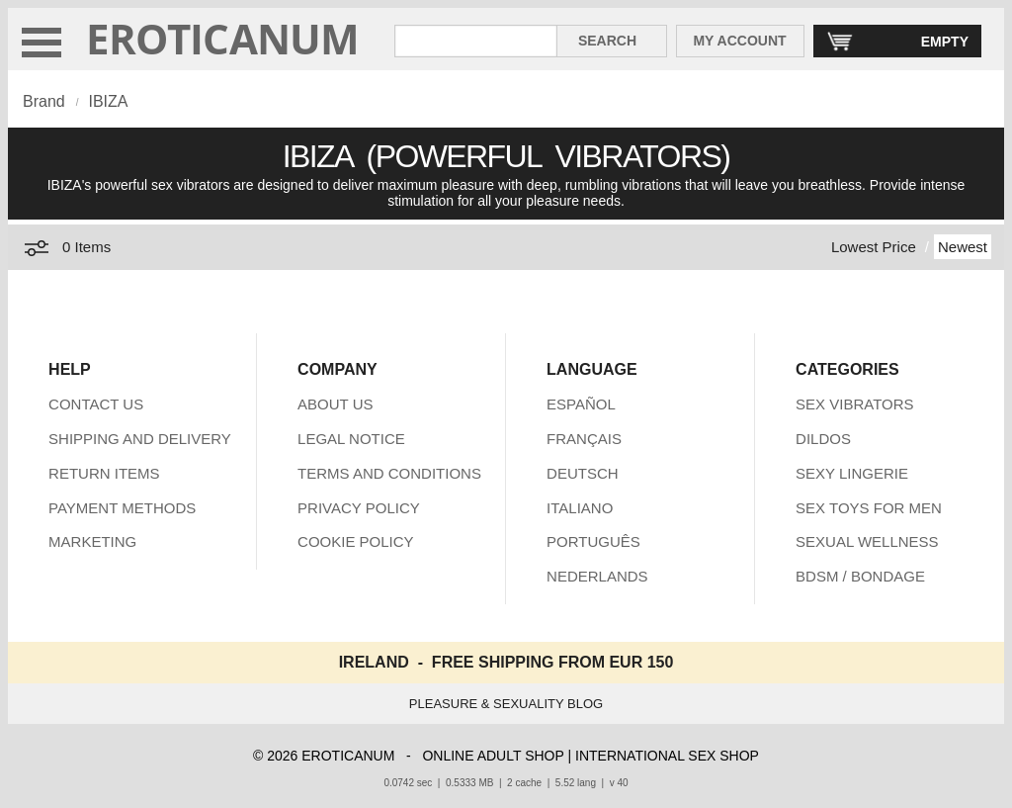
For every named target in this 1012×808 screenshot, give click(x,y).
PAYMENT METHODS (122, 507)
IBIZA (107, 101)
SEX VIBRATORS (854, 404)
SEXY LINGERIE (852, 473)
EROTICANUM (223, 38)
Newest (962, 246)
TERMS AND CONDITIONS (389, 473)
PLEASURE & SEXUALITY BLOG (506, 703)
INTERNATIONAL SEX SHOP (667, 755)
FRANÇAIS (584, 438)
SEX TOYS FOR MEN (869, 507)
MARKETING (92, 541)
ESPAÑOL (581, 404)
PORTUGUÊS (593, 541)
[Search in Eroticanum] (475, 41)
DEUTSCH (583, 473)
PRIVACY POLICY (358, 507)
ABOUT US (335, 404)
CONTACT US (95, 404)
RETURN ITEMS (104, 473)
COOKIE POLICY (355, 541)
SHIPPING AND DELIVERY (139, 438)
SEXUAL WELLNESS (867, 541)
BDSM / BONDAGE (860, 576)
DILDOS (823, 438)
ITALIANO (580, 507)
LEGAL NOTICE (351, 438)
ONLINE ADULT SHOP (492, 755)
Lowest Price (873, 246)
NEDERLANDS (597, 576)
